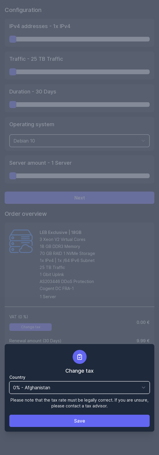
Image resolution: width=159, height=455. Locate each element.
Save (79, 421)
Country (17, 377)
